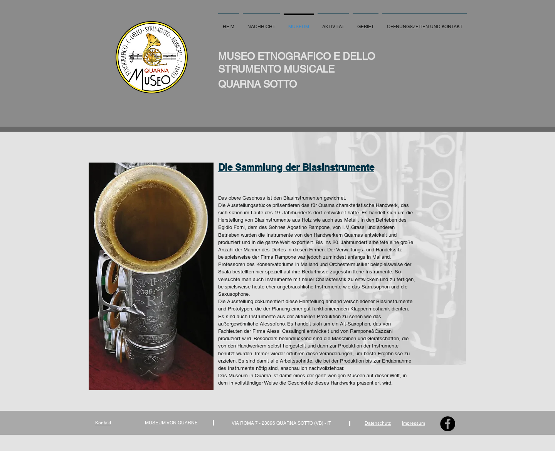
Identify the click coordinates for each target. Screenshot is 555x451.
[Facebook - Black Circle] (447, 423)
